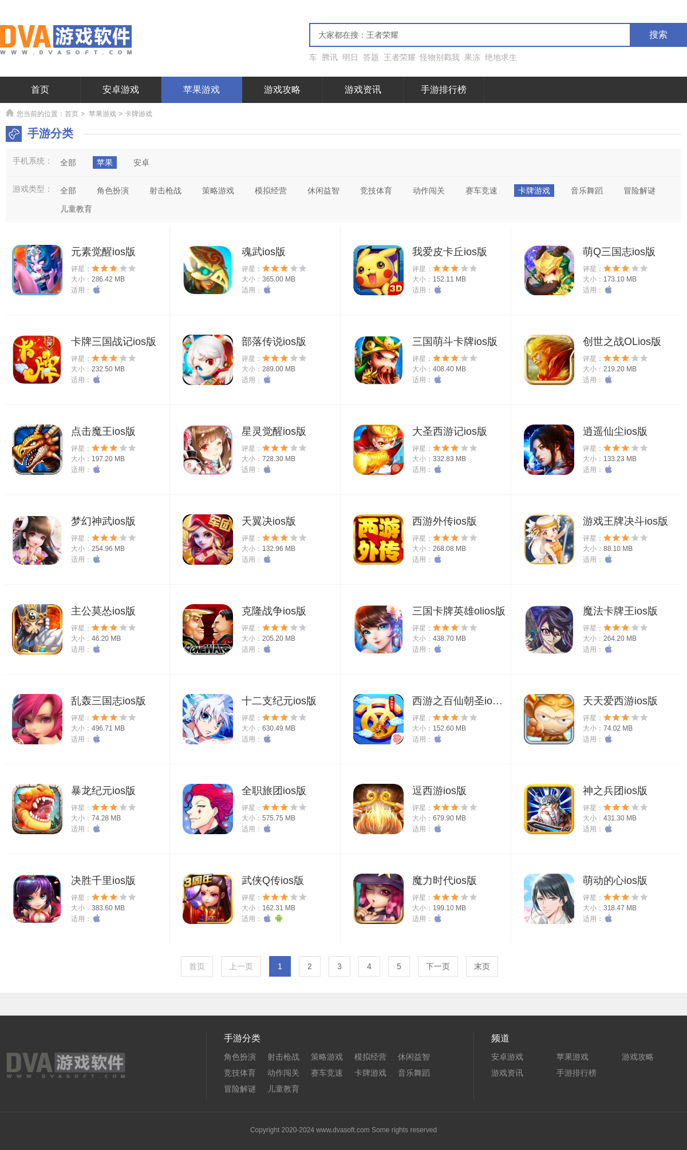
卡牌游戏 (370, 1072)
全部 (68, 162)
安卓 (141, 162)
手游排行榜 (444, 89)
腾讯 (330, 57)
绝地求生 (501, 57)
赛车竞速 (327, 1072)
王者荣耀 (400, 57)
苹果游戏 (201, 89)
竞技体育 (240, 1072)
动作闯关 (283, 1072)
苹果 (105, 162)
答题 (371, 57)
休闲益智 (414, 1056)
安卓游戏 (120, 89)
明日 (350, 57)
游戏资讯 (363, 89)
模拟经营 (370, 1056)
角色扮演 (240, 1056)
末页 (482, 966)
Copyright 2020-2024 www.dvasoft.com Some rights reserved (343, 1130)
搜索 (658, 34)
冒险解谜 (240, 1088)
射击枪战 (283, 1056)
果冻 (472, 57)
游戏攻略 (282, 89)
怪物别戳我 (440, 57)
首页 (40, 89)
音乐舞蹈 (414, 1072)
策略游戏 (327, 1056)
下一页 (438, 966)
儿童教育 (283, 1088)
